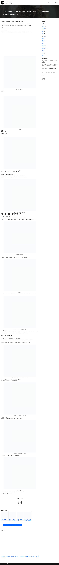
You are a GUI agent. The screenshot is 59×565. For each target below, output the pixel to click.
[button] (50, 2)
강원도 (43, 24)
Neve (1, 563)
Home (3, 8)
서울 (43, 33)
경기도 (8, 8)
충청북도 (43, 41)
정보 (52, 2)
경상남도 (43, 28)
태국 (43, 55)
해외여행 (43, 45)
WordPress (9, 563)
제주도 (43, 38)
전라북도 (43, 36)
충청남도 (43, 40)
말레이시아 (44, 48)
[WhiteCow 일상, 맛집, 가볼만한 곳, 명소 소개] (7, 2)
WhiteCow (7, 14)
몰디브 (43, 50)
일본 (43, 53)
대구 (43, 31)
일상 (5, 8)
